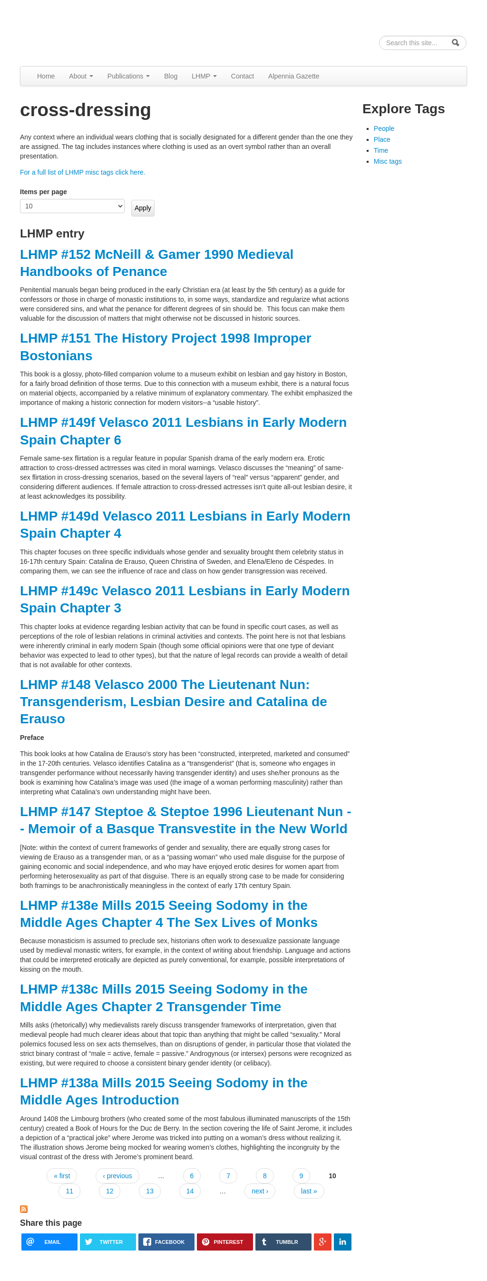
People (384, 128)
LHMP (204, 76)
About (81, 76)
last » (309, 1191)
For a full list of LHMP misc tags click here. (82, 172)
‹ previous (117, 1176)
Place (382, 139)
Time (381, 150)
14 (190, 1191)
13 (150, 1191)
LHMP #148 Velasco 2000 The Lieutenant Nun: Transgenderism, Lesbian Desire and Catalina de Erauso (173, 702)
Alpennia (69, 31)
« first (62, 1176)
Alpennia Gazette (293, 76)
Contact (242, 76)
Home (46, 76)
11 (69, 1191)
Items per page (43, 192)
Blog (170, 76)
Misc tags (388, 161)
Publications (128, 76)
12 (110, 1191)
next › (260, 1191)
